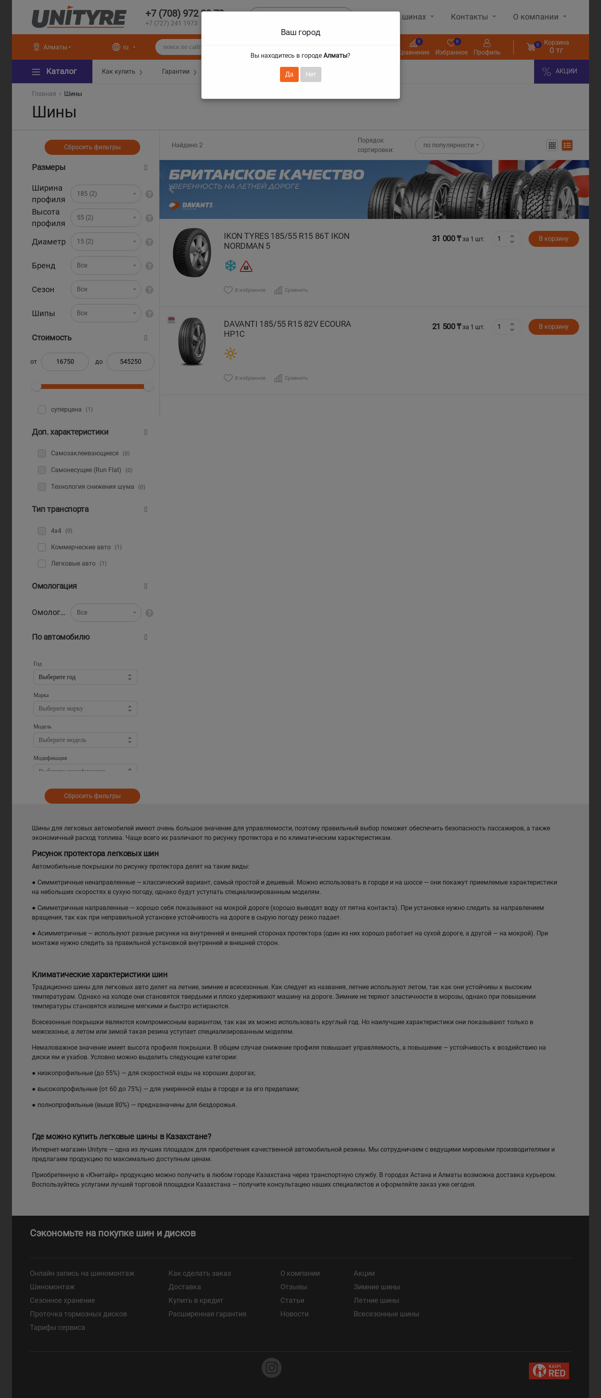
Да (289, 74)
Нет (310, 74)
